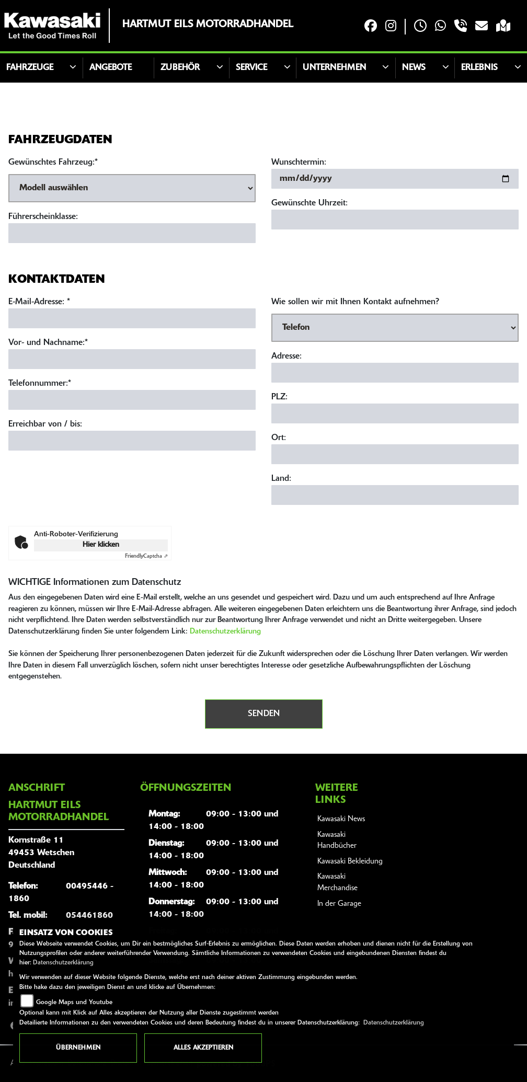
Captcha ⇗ (146, 556)
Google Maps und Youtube (74, 1002)
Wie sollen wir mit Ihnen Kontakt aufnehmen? (355, 302)
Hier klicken (101, 545)
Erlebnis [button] (479, 68)
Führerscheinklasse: (43, 217)
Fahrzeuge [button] (29, 68)
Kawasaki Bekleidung (350, 862)
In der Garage (339, 904)
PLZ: (279, 397)
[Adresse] (395, 373)
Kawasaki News (341, 819)
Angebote (110, 68)
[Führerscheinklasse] (132, 233)
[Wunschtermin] (395, 179)
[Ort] (395, 454)
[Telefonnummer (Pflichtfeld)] (132, 400)
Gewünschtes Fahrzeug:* (53, 162)
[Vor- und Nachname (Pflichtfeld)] (132, 359)
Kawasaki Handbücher (337, 840)
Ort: (278, 438)
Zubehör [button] (180, 68)
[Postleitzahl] (395, 413)
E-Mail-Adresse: (39, 302)
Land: (281, 479)
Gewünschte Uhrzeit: (309, 203)
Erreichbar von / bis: (45, 424)
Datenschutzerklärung (225, 632)
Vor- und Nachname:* (48, 343)
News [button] (414, 68)
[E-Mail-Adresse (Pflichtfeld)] (132, 318)
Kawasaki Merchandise (337, 882)
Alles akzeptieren (203, 1048)
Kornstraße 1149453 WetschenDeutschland (41, 853)
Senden (264, 714)
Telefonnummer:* (39, 383)
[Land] (395, 495)
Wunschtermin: (298, 162)
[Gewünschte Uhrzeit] (395, 219)
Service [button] (251, 68)
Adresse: (286, 356)
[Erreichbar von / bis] (132, 441)
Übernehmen (78, 1048)
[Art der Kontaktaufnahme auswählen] (395, 328)
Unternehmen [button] (334, 68)
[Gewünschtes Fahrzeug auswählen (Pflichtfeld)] (132, 188)
